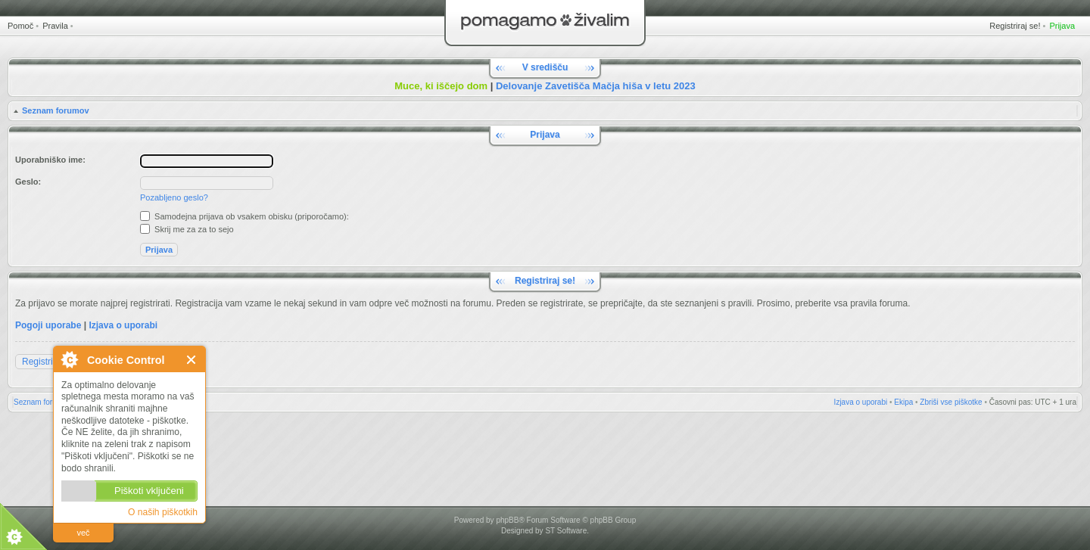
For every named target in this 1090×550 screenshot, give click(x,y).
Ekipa (903, 402)
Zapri (192, 360)
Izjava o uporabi (123, 325)
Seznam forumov (55, 110)
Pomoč (20, 25)
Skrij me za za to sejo (187, 229)
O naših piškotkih (163, 512)
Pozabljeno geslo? (174, 197)
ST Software (566, 531)
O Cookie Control (69, 359)
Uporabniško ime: (50, 159)
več (82, 532)
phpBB (507, 520)
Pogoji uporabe (48, 325)
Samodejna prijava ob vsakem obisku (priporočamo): (244, 216)
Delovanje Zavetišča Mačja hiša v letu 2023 (596, 86)
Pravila (55, 25)
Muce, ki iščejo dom (440, 86)
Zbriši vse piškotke (951, 402)
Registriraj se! (1014, 25)
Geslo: (28, 181)
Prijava (1062, 25)
